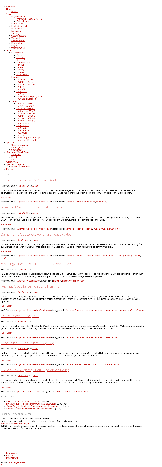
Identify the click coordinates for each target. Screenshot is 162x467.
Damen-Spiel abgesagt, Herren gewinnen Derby (35, 370)
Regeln (14, 157)
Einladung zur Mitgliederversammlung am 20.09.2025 (31, 404)
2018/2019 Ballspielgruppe (29, 137)
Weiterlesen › (7, 197)
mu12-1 (106, 256)
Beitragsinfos (17, 23)
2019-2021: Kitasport (26, 99)
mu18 (98, 202)
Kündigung (16, 31)
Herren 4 (20, 72)
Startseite (10, 6)
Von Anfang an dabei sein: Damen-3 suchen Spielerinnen (32, 406)
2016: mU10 (21, 133)
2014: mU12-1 (22, 123)
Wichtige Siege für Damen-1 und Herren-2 (30, 286)
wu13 (104, 202)
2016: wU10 (21, 91)
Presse (65, 281)
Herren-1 (79, 202)
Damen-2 (79, 256)
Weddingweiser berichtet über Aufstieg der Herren (36, 264)
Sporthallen (16, 150)
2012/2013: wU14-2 (25, 84)
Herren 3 (20, 70)
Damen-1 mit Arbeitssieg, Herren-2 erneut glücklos (36, 234)
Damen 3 (20, 60)
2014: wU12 (21, 87)
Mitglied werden (18, 16)
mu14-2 (104, 229)
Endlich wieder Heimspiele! (20, 316)
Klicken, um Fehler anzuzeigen (15, 423)
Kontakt (10, 169)
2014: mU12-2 (22, 125)
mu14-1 (96, 229)
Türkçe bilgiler (22, 21)
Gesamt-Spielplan (19, 145)
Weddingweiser (76, 281)
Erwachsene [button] (17, 53)
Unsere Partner (18, 48)
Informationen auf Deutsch (29, 19)
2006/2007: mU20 (25, 104)
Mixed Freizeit (22, 74)
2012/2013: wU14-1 (25, 82)
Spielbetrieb (11, 142)
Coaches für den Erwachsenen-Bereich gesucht (28, 409)
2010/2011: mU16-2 (25, 111)
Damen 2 (20, 57)
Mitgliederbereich (19, 26)
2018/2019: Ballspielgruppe (29, 96)
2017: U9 (20, 94)
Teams (9, 50)
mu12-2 (114, 256)
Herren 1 (20, 65)
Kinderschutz (17, 43)
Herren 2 (20, 67)
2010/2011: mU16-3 (25, 113)
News (9, 9)
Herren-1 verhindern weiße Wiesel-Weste (29, 180)
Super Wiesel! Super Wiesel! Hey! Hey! (27, 343)
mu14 (86, 202)
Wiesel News (45, 202)
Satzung (15, 33)
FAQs (14, 159)
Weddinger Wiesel (17, 462)
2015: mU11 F (22, 128)
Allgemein (21, 202)
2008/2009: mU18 (25, 106)
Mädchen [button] (15, 77)
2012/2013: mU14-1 (25, 116)
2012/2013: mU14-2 (25, 118)
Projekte (15, 45)
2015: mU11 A (22, 130)
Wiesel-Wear (12, 162)
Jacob (35, 186)
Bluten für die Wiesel (21, 167)
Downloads (16, 28)
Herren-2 (88, 229)
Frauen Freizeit (23, 62)
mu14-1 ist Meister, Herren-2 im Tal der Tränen (32, 207)
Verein (9, 14)
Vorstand (15, 38)
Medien (14, 11)
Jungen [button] (14, 101)
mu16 (92, 202)
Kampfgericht (17, 147)
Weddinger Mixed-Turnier (18, 152)
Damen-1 (69, 202)
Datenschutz (12, 458)
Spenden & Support (15, 164)
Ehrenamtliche (18, 40)
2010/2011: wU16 (24, 79)
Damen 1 (20, 55)
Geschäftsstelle (18, 36)
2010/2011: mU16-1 (25, 108)
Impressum (11, 453)
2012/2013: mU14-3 (25, 120)
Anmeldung (16, 154)
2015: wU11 (21, 89)
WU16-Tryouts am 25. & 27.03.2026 (22, 401)
